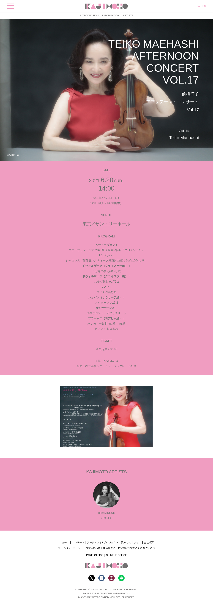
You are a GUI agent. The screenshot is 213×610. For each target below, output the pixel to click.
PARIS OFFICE (94, 555)
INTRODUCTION (89, 15)
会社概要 (149, 542)
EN (204, 6)
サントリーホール (112, 223)
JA (198, 6)
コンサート (78, 542)
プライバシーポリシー (70, 548)
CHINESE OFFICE (116, 555)
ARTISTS (128, 15)
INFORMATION (110, 15)
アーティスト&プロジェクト (102, 542)
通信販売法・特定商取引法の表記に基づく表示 (129, 548)
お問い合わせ (92, 548)
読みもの (126, 542)
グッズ (137, 542)
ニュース (64, 542)
